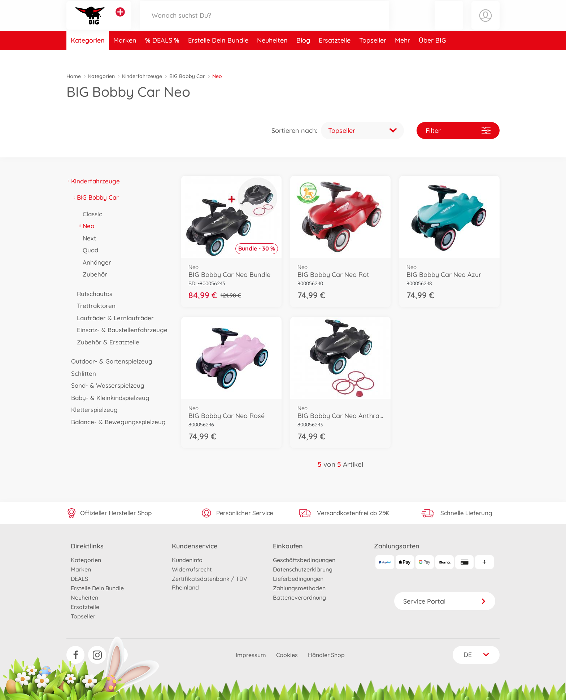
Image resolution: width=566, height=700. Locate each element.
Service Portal (444, 601)
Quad (88, 250)
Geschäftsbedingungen (304, 560)
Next (87, 238)
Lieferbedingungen (298, 578)
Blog (303, 55)
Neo (86, 226)
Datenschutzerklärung (302, 569)
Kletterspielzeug (92, 409)
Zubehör (92, 274)
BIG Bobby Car (187, 76)
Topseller (372, 55)
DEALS (163, 55)
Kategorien (88, 55)
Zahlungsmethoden (299, 588)
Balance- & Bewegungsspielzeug (116, 422)
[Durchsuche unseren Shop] (264, 23)
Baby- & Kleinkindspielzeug (107, 397)
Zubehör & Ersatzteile (105, 342)
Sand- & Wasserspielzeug (105, 385)
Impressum (251, 654)
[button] (449, 23)
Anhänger (94, 262)
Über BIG (432, 55)
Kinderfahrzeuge (142, 76)
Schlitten (81, 373)
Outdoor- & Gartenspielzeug (109, 361)
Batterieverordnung (299, 597)
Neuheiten (272, 55)
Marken (124, 55)
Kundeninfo (187, 560)
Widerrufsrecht (192, 569)
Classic (90, 214)
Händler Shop (326, 654)
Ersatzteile (335, 55)
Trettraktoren (94, 305)
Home (73, 76)
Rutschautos (92, 293)
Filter (458, 130)
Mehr (402, 55)
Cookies (287, 654)
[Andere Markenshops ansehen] (120, 19)
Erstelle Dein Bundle (218, 55)
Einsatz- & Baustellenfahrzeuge (119, 330)
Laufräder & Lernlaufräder (113, 318)
